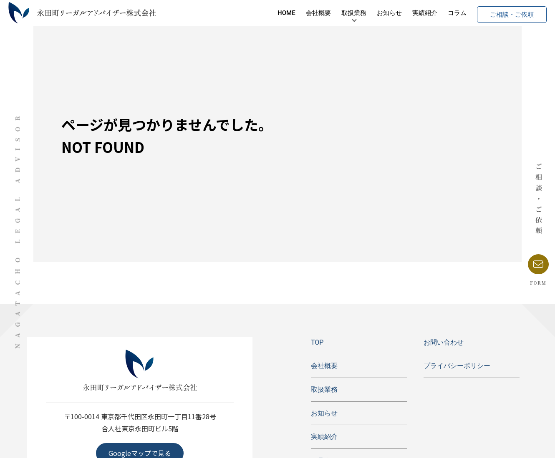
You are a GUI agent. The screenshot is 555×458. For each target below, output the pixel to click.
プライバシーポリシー (457, 366)
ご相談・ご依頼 (487, 14)
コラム (432, 14)
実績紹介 (399, 14)
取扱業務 (328, 14)
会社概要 (293, 14)
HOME (261, 14)
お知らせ (364, 14)
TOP (317, 342)
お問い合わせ (444, 342)
